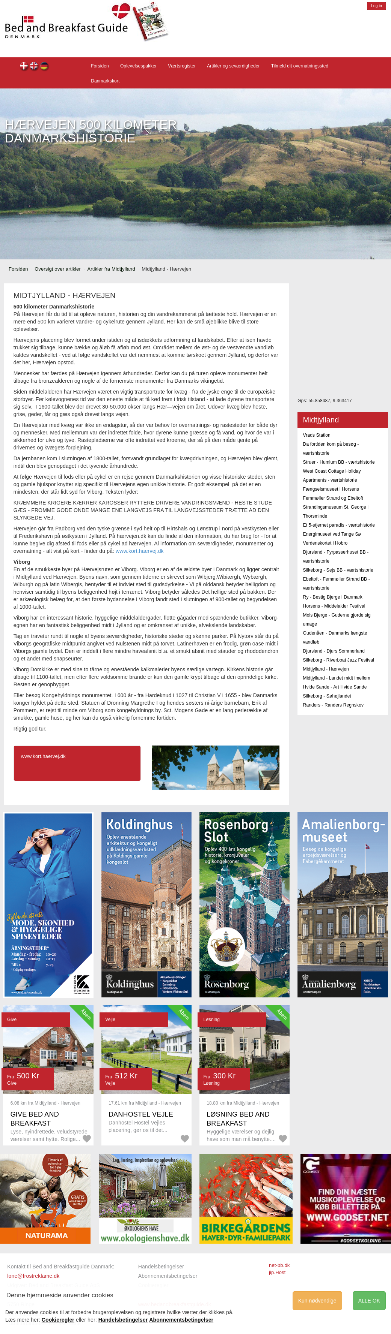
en (34, 67)
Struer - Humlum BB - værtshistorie (339, 462)
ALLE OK (369, 1301)
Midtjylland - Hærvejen (326, 669)
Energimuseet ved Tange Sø (332, 534)
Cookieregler (58, 1320)
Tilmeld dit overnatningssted (300, 66)
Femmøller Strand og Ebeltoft (333, 498)
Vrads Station (317, 435)
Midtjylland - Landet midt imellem (336, 678)
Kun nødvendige (317, 1301)
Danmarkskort (105, 81)
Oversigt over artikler (58, 269)
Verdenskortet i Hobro (325, 543)
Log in (376, 6)
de (44, 67)
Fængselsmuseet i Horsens (331, 489)
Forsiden (100, 66)
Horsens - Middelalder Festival (334, 606)
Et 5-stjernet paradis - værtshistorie (339, 525)
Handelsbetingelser (161, 1267)
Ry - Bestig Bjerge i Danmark (332, 597)
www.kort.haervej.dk (140, 551)
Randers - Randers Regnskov (333, 705)
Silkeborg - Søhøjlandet (327, 696)
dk (24, 67)
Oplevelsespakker (138, 66)
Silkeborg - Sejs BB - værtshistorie (338, 570)
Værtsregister (182, 66)
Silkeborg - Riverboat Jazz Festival (338, 660)
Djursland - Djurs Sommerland (334, 651)
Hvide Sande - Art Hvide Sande (335, 687)
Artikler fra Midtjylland (111, 269)
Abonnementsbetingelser (168, 1276)
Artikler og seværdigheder (233, 66)
